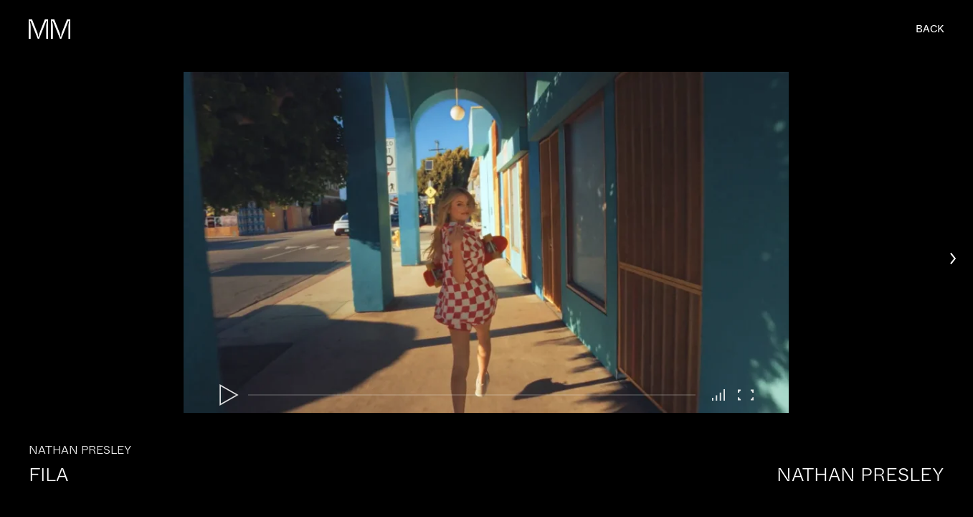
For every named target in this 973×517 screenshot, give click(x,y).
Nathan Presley (860, 475)
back (930, 28)
